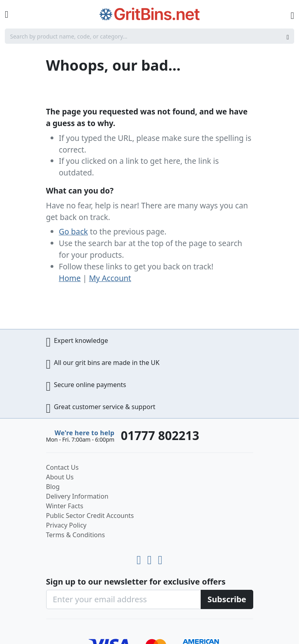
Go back (73, 231)
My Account (110, 278)
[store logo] (150, 14)
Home (70, 278)
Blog (53, 486)
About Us (60, 477)
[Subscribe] (227, 599)
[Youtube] (140, 558)
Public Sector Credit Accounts (90, 515)
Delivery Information (77, 496)
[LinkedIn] (151, 558)
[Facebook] (160, 558)
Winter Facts (64, 505)
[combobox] (149, 36)
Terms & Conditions (75, 534)
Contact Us (62, 467)
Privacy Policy (66, 525)
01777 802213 (160, 435)
